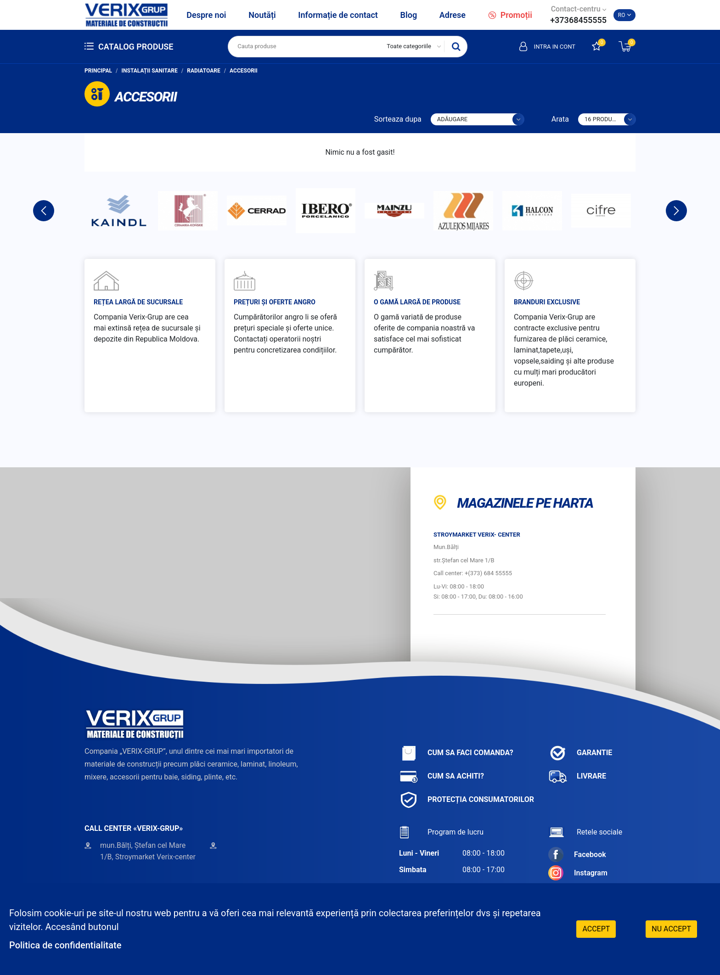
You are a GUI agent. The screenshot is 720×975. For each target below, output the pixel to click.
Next (676, 210)
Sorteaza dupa (398, 119)
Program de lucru (441, 832)
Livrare (577, 776)
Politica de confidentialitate (65, 945)
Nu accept (671, 929)
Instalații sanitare (150, 70)
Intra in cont (547, 46)
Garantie (580, 753)
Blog (408, 15)
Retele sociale (585, 832)
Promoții (510, 15)
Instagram (578, 872)
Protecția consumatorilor (466, 800)
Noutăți (262, 15)
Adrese (452, 15)
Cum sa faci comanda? (456, 753)
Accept (596, 929)
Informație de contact (338, 15)
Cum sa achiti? (441, 776)
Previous (43, 210)
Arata (560, 119)
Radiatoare (203, 70)
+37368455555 (578, 20)
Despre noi (206, 15)
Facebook (577, 854)
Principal (98, 70)
